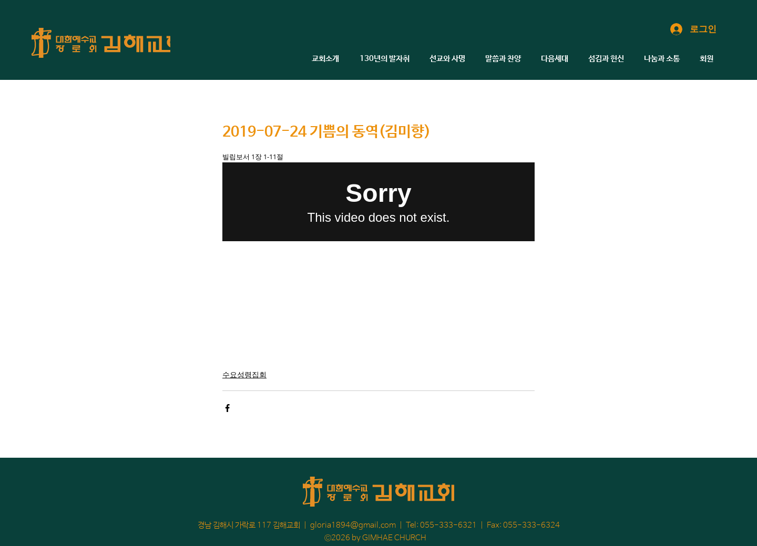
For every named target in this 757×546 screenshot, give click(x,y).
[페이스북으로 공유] (227, 408)
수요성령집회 (244, 374)
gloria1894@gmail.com (353, 525)
